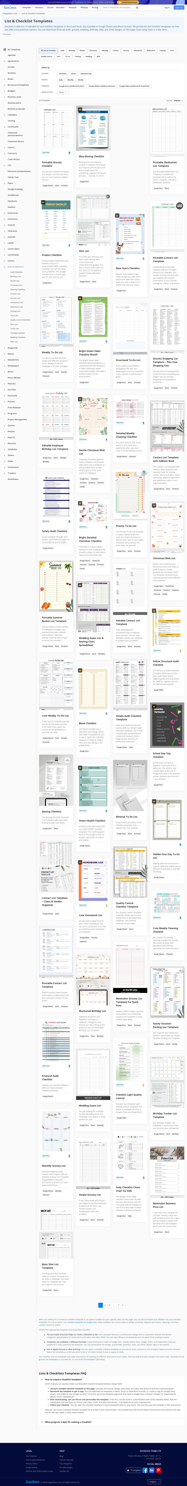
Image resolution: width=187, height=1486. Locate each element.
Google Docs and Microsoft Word (71, 86)
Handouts (12, 201)
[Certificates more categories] (4, 127)
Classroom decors (16, 141)
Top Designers (66, 1463)
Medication (151, 50)
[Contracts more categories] (4, 154)
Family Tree (13, 177)
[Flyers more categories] (4, 183)
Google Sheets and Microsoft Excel (102, 86)
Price (172, 50)
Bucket (82, 50)
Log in (167, 7)
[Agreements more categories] (4, 61)
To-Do (67, 56)
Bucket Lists (15, 281)
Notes (10, 371)
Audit (62, 50)
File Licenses (31, 1456)
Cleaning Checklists (17, 289)
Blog (61, 1456)
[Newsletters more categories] (4, 360)
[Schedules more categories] (4, 450)
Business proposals (16, 109)
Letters (11, 261)
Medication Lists (16, 307)
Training (78, 56)
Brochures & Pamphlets (18, 85)
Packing (163, 50)
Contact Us (64, 1471)
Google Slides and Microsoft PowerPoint (134, 86)
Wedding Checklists (17, 337)
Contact (116, 50)
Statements (13, 467)
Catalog (11, 121)
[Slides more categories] (4, 461)
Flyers (10, 183)
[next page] (123, 1305)
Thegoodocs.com (10, 13)
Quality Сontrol (46, 56)
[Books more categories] (4, 79)
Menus (11, 354)
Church (50, 7)
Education (60, 7)
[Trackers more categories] (4, 473)
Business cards (14, 97)
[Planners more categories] (4, 384)
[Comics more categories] (4, 148)
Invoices (11, 225)
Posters (11, 401)
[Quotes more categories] (4, 426)
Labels (11, 243)
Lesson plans (13, 249)
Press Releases (14, 407)
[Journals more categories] (4, 237)
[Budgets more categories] (4, 91)
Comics (11, 147)
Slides (10, 461)
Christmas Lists (16, 285)
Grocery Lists (15, 298)
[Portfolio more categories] (4, 390)
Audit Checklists (16, 272)
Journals (11, 237)
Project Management (17, 419)
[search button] (137, 7)
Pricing (95, 7)
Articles (11, 67)
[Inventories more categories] (4, 213)
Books (10, 79)
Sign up (179, 7)
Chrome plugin (66, 1467)
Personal (72, 7)
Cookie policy (31, 1467)
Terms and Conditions (35, 1460)
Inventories (13, 213)
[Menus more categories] (4, 354)
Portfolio (12, 389)
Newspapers (13, 365)
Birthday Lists (15, 276)
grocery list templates (48, 1359)
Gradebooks (13, 195)
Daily (61, 80)
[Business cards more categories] (4, 97)
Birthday (72, 50)
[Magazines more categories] (4, 348)
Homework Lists (16, 302)
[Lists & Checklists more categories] (4, 267)
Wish (98, 56)
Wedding (89, 56)
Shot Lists (14, 324)
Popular (177, 100)
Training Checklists (17, 333)
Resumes (12, 443)
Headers (11, 207)
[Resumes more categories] (4, 444)
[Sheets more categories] (4, 456)
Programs (12, 413)
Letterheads (13, 255)
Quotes (11, 425)
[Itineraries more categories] (4, 231)
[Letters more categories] (4, 261)
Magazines (13, 348)
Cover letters (13, 159)
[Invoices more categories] (4, 225)
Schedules (12, 449)
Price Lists (14, 315)
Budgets (11, 91)
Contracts (12, 153)
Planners (12, 383)
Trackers (12, 473)
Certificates (13, 126)
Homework (138, 50)
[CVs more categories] (4, 166)
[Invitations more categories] (4, 219)
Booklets (12, 73)
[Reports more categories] (4, 438)
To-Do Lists (14, 328)
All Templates (11, 49)
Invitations (13, 219)
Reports (11, 437)
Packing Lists (15, 311)
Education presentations (19, 171)
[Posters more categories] (4, 402)
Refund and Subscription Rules (39, 1471)
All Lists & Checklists (48, 50)
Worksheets (13, 479)
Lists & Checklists (15, 266)
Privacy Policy (32, 1463)
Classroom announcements (15, 134)
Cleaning (105, 50)
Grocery (126, 50)
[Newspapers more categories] (4, 366)
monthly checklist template (107, 1349)
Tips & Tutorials (66, 1460)
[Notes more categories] (4, 372)
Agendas (12, 55)
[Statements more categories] (4, 467)
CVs (9, 165)
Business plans (14, 103)
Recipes (11, 431)
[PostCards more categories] (4, 396)
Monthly (70, 80)
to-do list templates (86, 1359)
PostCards (12, 395)
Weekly (80, 80)
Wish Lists (14, 341)
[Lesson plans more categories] (4, 249)
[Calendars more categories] (4, 115)
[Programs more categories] (4, 414)
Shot (58, 56)
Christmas (93, 50)
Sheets (11, 455)
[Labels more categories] (4, 243)
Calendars (12, 115)
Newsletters (13, 360)
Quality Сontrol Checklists (20, 320)
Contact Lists (15, 294)
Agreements (13, 61)
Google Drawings (15, 189)
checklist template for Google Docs (82, 1322)
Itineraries (12, 231)
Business (39, 7)
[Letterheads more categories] (4, 255)
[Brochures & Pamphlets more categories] (4, 85)
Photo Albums (14, 377)
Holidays (84, 7)
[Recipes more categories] (4, 432)
